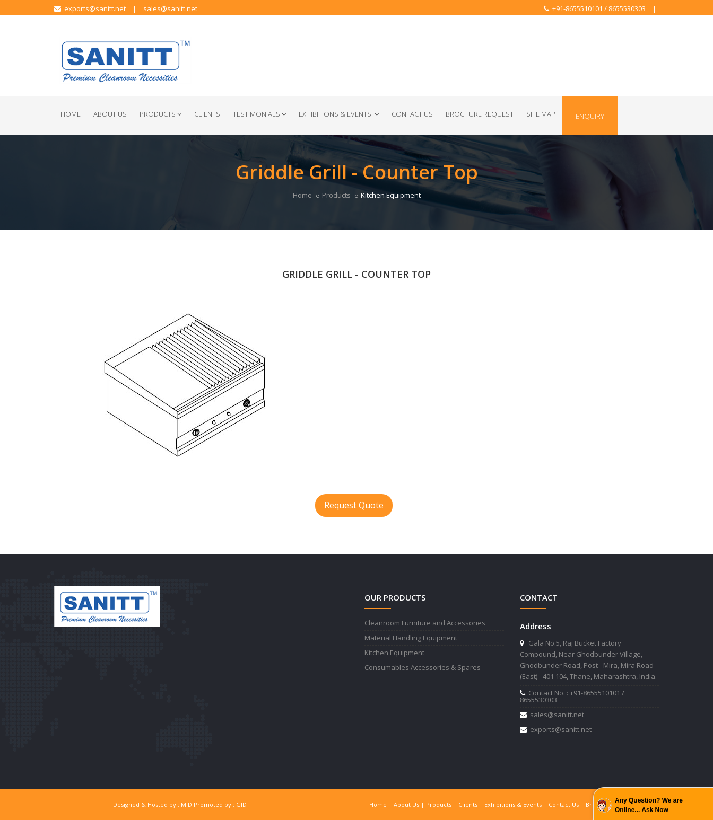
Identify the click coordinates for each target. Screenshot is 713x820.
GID (241, 804)
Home (70, 114)
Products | (442, 804)
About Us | (410, 804)
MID (186, 804)
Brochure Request (480, 114)
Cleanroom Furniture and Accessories (424, 623)
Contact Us (412, 114)
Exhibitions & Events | (516, 804)
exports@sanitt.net (90, 8)
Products (160, 114)
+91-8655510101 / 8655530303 (595, 8)
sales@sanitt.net (170, 8)
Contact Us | (567, 804)
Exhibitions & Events (339, 114)
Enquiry (590, 116)
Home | (381, 804)
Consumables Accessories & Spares (422, 667)
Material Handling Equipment (410, 637)
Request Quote (354, 505)
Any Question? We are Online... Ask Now (649, 805)
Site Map (540, 114)
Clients (207, 114)
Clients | (471, 804)
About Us (110, 114)
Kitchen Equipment (394, 652)
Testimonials (259, 114)
